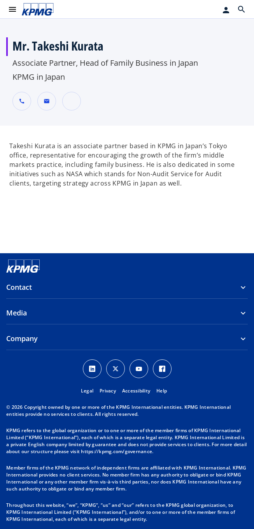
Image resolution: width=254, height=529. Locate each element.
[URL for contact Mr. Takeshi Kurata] (71, 101)
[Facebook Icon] (162, 368)
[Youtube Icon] (139, 368)
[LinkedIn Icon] (92, 368)
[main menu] (12, 9)
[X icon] (115, 368)
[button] (46, 101)
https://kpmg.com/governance (116, 451)
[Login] (226, 10)
